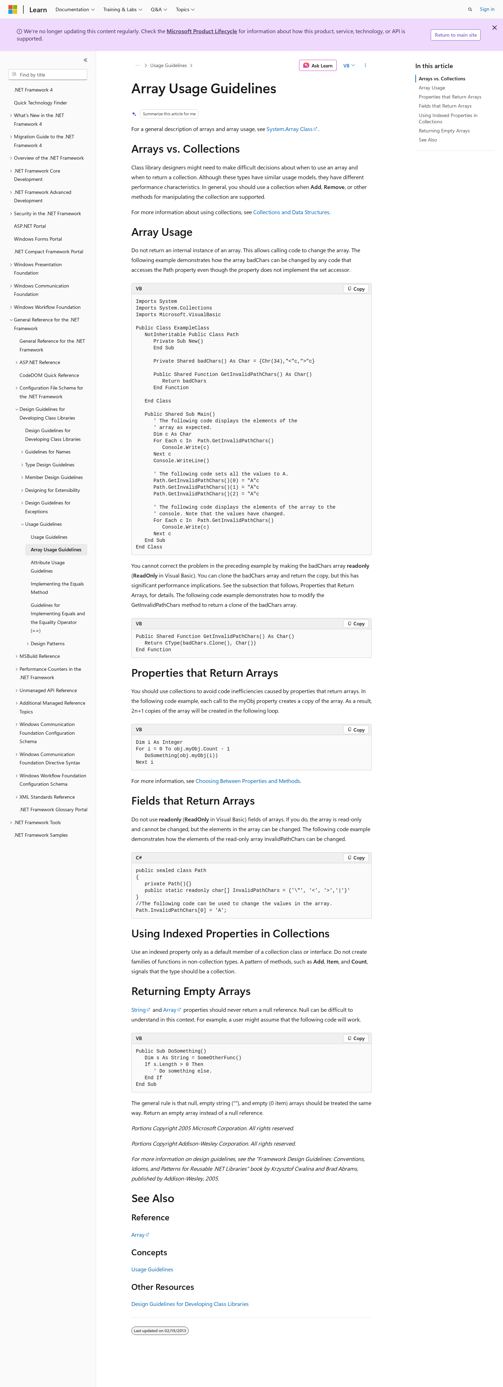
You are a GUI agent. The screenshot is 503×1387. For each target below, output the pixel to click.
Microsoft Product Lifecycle (202, 31)
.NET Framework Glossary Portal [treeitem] (53, 809)
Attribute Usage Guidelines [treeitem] (48, 566)
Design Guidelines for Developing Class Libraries (190, 1303)
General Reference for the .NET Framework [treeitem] (52, 345)
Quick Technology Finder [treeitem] (40, 102)
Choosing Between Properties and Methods (248, 780)
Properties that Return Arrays (450, 96)
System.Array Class (290, 128)
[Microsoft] (12, 9)
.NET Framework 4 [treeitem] (33, 89)
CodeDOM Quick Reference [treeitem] (49, 375)
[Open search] (470, 9)
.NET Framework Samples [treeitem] (41, 835)
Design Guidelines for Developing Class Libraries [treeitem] (53, 434)
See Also (428, 139)
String (138, 1009)
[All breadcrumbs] (137, 65)
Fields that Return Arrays (445, 105)
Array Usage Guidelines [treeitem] (56, 549)
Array (169, 1009)
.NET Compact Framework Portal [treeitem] (48, 251)
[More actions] (365, 65)
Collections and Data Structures (291, 212)
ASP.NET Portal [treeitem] (30, 226)
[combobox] (47, 74)
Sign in (487, 9)
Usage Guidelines (168, 65)
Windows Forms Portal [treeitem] (38, 238)
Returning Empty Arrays (444, 130)
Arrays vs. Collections (442, 78)
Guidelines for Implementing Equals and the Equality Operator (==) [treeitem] (58, 618)
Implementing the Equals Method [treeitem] (57, 588)
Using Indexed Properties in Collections (448, 118)
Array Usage (432, 87)
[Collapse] (85, 60)
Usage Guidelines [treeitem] (49, 536)
